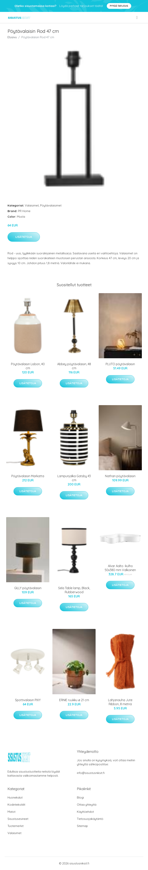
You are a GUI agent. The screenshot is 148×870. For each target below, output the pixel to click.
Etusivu (12, 37)
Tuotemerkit (16, 826)
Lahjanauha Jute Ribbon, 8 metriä (120, 702)
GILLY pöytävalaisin (27, 588)
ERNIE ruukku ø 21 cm (74, 700)
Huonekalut (15, 797)
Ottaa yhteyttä (86, 804)
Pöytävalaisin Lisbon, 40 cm (28, 366)
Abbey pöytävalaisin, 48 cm (74, 366)
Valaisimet (32, 205)
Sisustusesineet (18, 819)
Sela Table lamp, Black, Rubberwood (74, 590)
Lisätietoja (23, 237)
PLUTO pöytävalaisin (120, 364)
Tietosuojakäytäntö (90, 819)
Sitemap (82, 826)
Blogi (80, 797)
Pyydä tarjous (119, 5)
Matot (11, 812)
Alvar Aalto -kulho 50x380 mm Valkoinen (120, 568)
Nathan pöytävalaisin (120, 476)
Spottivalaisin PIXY (28, 700)
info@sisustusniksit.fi (91, 773)
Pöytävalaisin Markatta (27, 476)
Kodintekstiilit (16, 804)
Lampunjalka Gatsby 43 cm (74, 478)
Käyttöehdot (85, 812)
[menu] (137, 17)
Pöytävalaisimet (50, 205)
